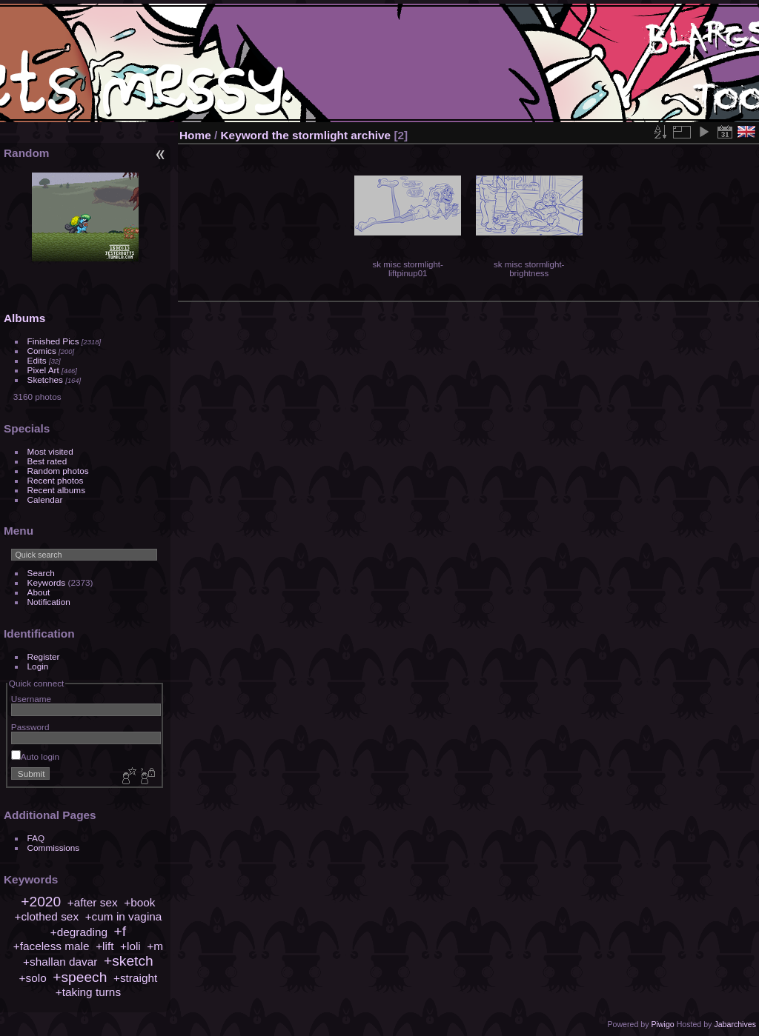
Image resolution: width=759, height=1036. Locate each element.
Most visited (50, 451)
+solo (33, 978)
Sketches (45, 379)
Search (41, 573)
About (38, 592)
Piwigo (662, 1024)
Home (195, 135)
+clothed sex (46, 916)
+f (120, 931)
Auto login (35, 756)
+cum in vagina (123, 916)
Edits (37, 360)
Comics (41, 350)
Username (31, 699)
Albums (24, 318)
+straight (135, 978)
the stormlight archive (331, 135)
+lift (104, 946)
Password (30, 727)
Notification (48, 601)
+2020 (41, 901)
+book (139, 902)
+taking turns (88, 992)
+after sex (92, 902)
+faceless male (51, 946)
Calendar (45, 499)
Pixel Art (43, 370)
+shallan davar (60, 961)
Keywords (46, 582)
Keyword (245, 135)
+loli (130, 946)
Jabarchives (735, 1024)
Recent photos (55, 480)
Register (43, 656)
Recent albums (56, 490)
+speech (80, 977)
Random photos (58, 470)
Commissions (53, 847)
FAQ (36, 838)
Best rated (47, 461)
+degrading (78, 932)
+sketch (128, 961)
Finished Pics (53, 341)
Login (38, 666)
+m (155, 946)
